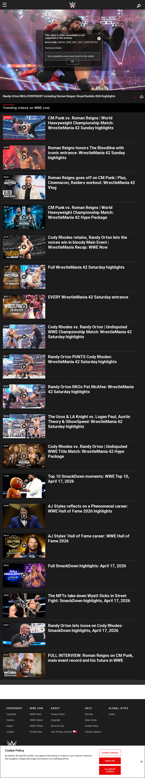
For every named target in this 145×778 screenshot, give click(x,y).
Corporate (11, 714)
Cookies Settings (110, 752)
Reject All (110, 761)
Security (89, 714)
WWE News (36, 714)
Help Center (91, 720)
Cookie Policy (91, 726)
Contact (10, 732)
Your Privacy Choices (61, 732)
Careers (10, 720)
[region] (72, 761)
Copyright (55, 720)
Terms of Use (57, 726)
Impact (9, 726)
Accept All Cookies (110, 770)
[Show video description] (134, 96)
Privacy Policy (58, 714)
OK (72, 61)
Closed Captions (93, 732)
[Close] (141, 761)
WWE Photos (36, 726)
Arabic (112, 714)
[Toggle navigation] (4, 5)
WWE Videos (36, 720)
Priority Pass (36, 732)
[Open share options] (141, 96)
